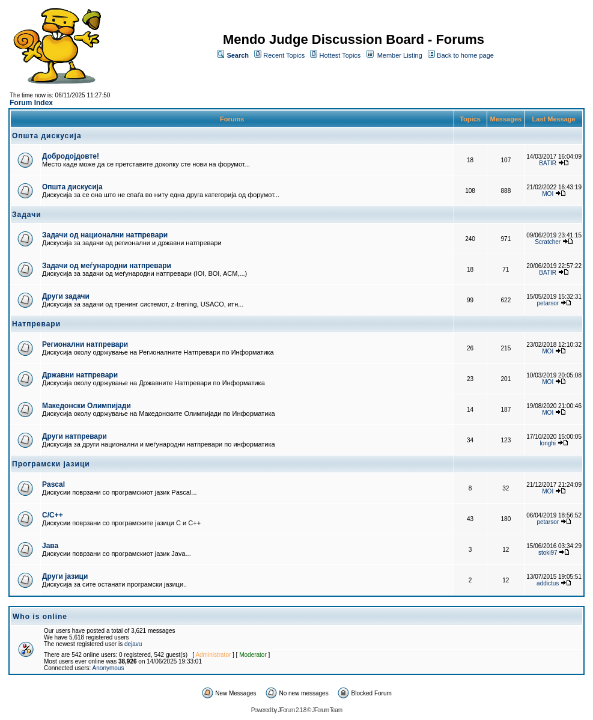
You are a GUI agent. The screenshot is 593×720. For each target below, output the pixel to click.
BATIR (547, 163)
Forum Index (31, 103)
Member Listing (399, 55)
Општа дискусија (72, 187)
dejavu (133, 644)
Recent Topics (284, 55)
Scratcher (548, 242)
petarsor (548, 303)
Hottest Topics (339, 55)
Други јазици (65, 576)
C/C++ (52, 515)
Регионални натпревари (85, 344)
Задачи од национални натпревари (105, 235)
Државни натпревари (80, 375)
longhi (548, 443)
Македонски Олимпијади (86, 405)
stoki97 (548, 552)
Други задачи (66, 296)
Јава (50, 546)
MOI (547, 194)
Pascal (53, 484)
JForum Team (327, 710)
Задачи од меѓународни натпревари (106, 265)
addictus (548, 583)
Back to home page (465, 55)
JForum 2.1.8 (292, 710)
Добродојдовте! (70, 156)
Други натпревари (74, 436)
